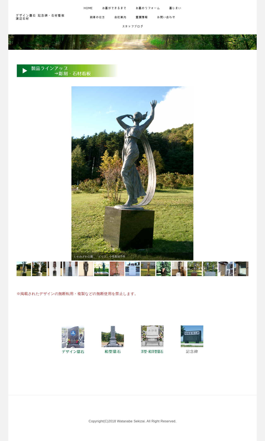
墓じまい (175, 9)
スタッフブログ (132, 27)
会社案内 (120, 18)
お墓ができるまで (114, 9)
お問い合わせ (166, 18)
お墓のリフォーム (148, 9)
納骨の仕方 (97, 18)
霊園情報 (142, 18)
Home (88, 9)
